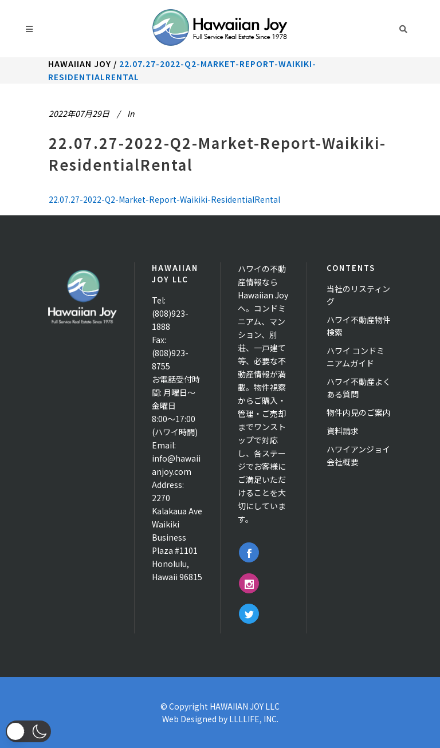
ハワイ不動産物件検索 (359, 326)
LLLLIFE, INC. (253, 719)
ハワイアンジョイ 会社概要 (358, 455)
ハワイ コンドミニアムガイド (355, 357)
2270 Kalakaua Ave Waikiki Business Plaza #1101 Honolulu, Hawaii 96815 (177, 537)
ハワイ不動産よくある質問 (359, 388)
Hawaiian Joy (79, 63)
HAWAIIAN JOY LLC (245, 706)
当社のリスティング (358, 295)
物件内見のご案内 (359, 412)
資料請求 (343, 430)
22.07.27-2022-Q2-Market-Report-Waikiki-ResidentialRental (164, 199)
